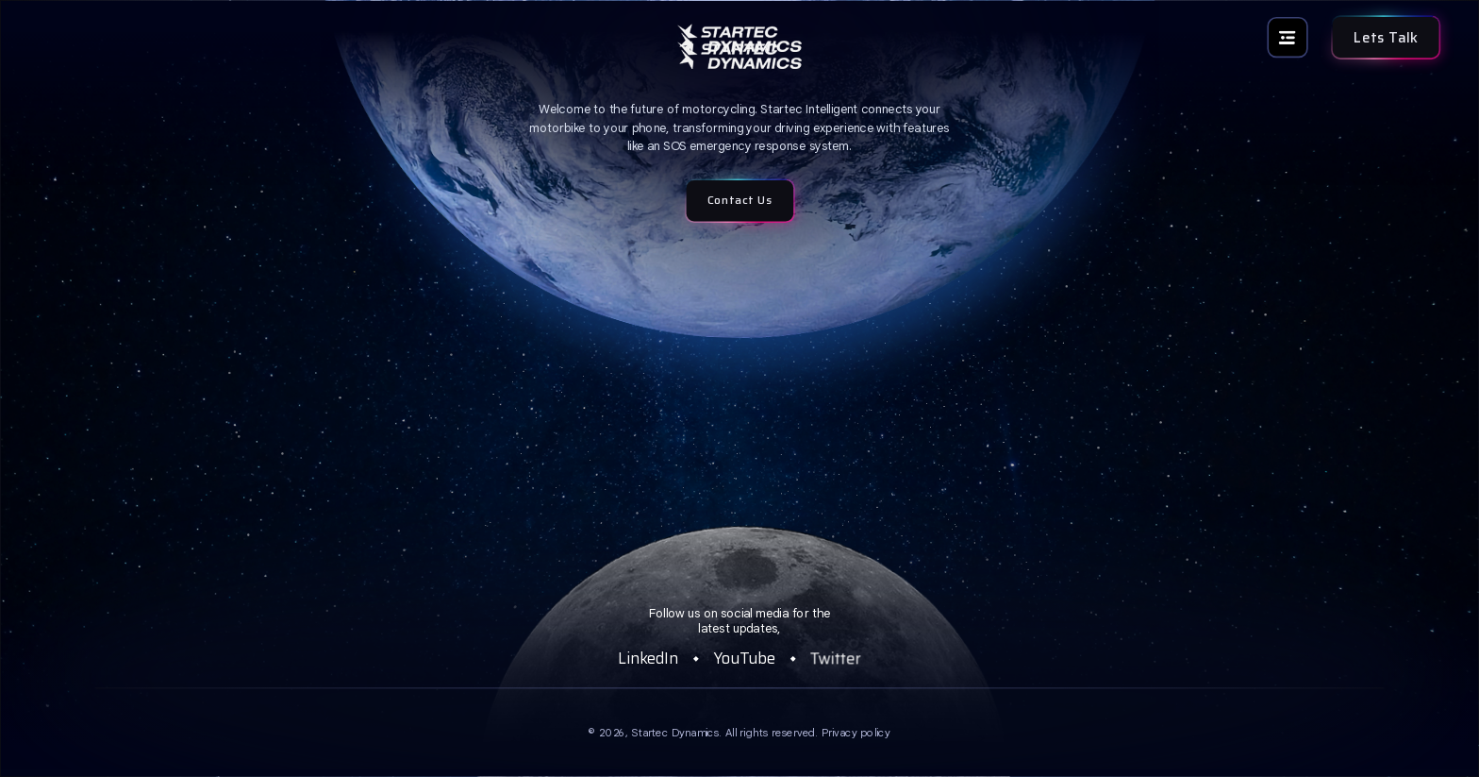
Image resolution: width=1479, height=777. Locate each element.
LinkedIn (648, 658)
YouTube (744, 658)
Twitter (835, 658)
